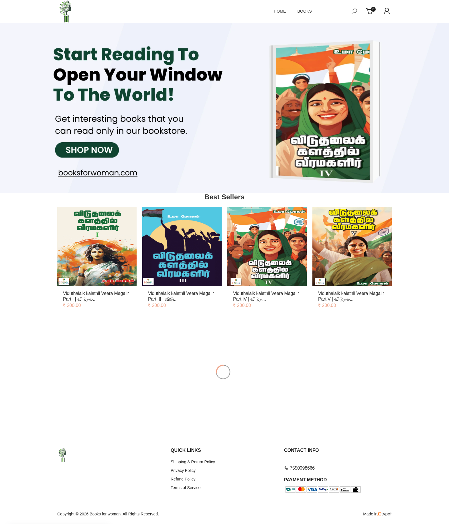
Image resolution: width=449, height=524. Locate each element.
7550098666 (299, 468)
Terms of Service (185, 487)
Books (305, 11)
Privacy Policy (183, 470)
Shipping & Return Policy (193, 462)
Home (280, 11)
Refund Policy (183, 479)
